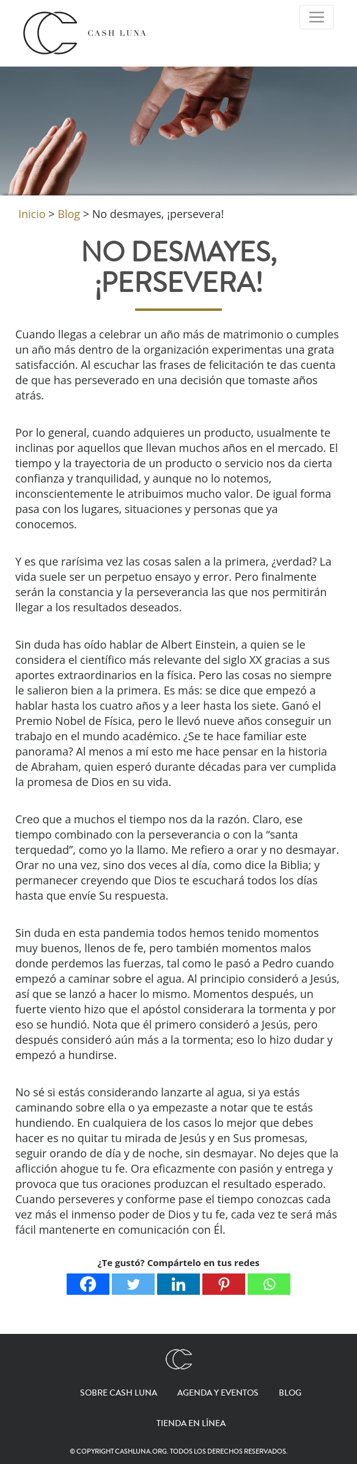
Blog (290, 1393)
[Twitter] (133, 1284)
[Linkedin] (178, 1284)
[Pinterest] (223, 1284)
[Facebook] (88, 1284)
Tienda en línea (191, 1424)
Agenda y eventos (218, 1393)
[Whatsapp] (269, 1284)
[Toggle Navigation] (317, 17)
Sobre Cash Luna (118, 1393)
